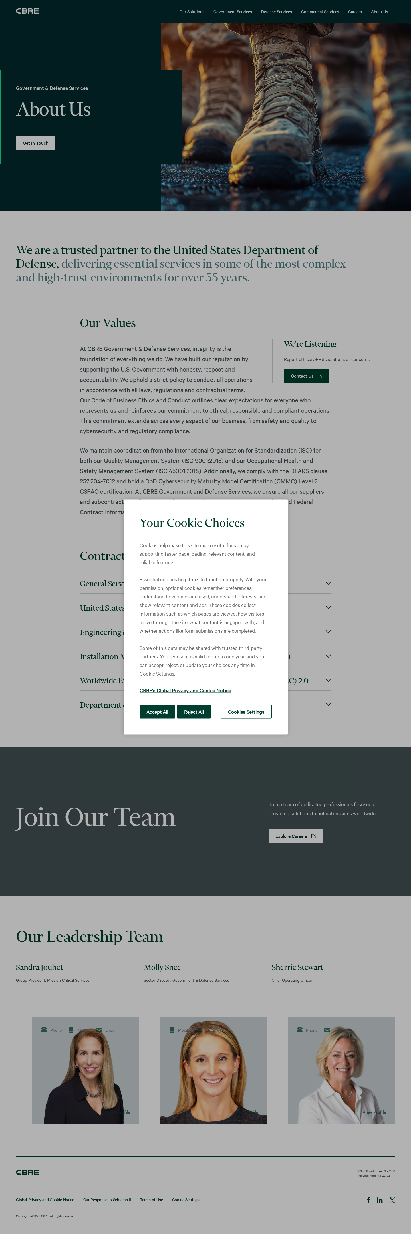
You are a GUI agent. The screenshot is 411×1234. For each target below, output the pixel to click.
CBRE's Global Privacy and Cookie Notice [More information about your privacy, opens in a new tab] (185, 690)
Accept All (156, 711)
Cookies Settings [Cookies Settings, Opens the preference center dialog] (248, 711)
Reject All (191, 711)
